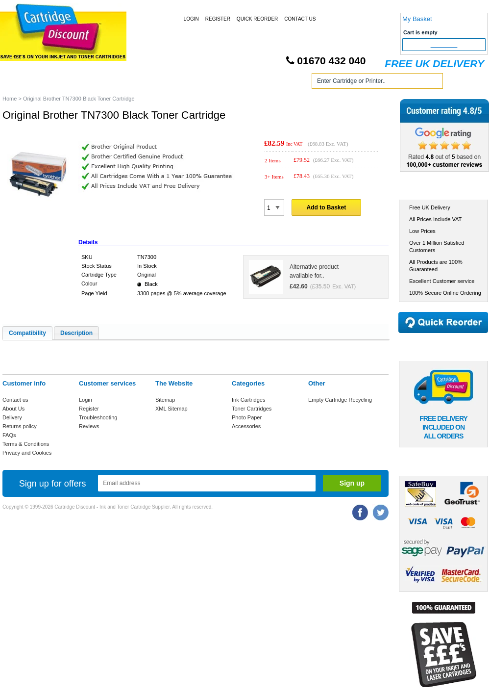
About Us (13, 409)
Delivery (12, 417)
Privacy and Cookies (26, 453)
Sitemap (165, 400)
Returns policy (19, 426)
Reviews (89, 426)
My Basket (417, 19)
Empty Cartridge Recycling (340, 400)
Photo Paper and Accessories (247, 82)
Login (191, 19)
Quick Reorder (257, 19)
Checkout (444, 44)
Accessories (246, 426)
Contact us (15, 400)
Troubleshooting (98, 417)
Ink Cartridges (77, 82)
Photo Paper (247, 417)
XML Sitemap (171, 409)
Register (217, 19)
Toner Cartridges (150, 82)
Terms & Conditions (25, 444)
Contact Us (300, 19)
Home (21, 82)
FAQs (9, 435)
